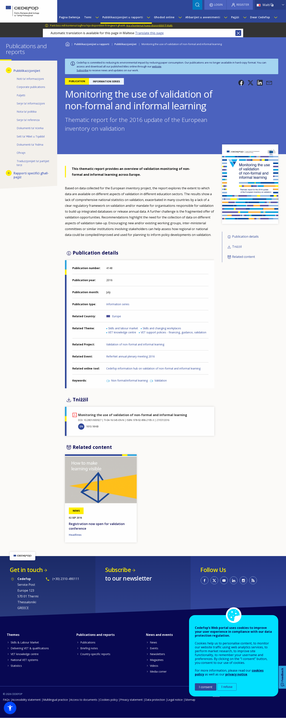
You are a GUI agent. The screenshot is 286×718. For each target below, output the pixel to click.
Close (238, 33)
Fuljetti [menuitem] (21, 95)
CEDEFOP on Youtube (224, 580)
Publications (87, 642)
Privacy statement (131, 699)
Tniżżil (237, 246)
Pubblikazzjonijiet (125, 44)
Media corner (158, 671)
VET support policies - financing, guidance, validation (173, 332)
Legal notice (175, 699)
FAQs (6, 699)
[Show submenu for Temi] (96, 17)
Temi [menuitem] (87, 17)
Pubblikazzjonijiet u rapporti (91, 44)
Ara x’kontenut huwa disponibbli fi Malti (149, 25)
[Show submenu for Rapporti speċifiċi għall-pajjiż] (9, 173)
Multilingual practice (55, 699)
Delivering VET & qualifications (30, 648)
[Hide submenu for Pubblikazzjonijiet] (9, 70)
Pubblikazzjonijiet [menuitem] (27, 71)
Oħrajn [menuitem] (21, 153)
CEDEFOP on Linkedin (234, 580)
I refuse (226, 686)
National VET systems (24, 660)
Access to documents (83, 699)
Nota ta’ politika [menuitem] (26, 111)
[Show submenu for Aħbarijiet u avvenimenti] (225, 17)
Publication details (245, 236)
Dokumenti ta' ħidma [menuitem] (30, 144)
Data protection (155, 699)
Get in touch (26, 570)
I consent (205, 687)
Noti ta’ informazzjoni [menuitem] (30, 79)
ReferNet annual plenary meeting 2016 (130, 356)
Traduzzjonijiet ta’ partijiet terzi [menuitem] (33, 163)
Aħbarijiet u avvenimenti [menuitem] (202, 17)
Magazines (156, 660)
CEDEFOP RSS (253, 580)
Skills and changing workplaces (162, 328)
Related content (243, 257)
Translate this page (149, 33)
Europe (116, 316)
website (156, 66)
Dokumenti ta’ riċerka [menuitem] (30, 128)
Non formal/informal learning (129, 380)
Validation (161, 380)
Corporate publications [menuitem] (31, 87)
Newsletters (157, 654)
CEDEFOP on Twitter (214, 580)
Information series (117, 304)
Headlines (75, 534)
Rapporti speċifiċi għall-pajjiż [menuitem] (31, 175)
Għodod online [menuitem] (164, 17)
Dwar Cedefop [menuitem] (260, 17)
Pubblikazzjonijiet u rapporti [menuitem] (122, 17)
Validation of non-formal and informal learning (135, 344)
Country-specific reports (95, 654)
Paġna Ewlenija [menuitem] (69, 17)
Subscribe (82, 70)
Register (242, 4)
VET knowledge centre (122, 332)
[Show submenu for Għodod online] (179, 17)
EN (81, 426)
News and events (159, 635)
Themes (13, 635)
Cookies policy (109, 699)
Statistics (16, 666)
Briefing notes (89, 648)
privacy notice (236, 674)
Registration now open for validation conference (97, 526)
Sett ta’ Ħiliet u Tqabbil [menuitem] (31, 136)
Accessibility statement (26, 699)
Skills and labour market (123, 328)
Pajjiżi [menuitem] (235, 17)
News (153, 642)
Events (154, 648)
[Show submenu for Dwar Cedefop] (275, 17)
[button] (241, 83)
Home (67, 43)
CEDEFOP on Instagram (243, 580)
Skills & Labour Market (25, 642)
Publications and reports (95, 635)
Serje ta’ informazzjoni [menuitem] (31, 103)
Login (218, 4)
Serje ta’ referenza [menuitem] (28, 120)
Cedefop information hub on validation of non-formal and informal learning (153, 368)
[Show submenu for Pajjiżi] (244, 17)
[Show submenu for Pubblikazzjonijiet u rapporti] (148, 17)
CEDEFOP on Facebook (204, 580)
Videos (154, 666)
